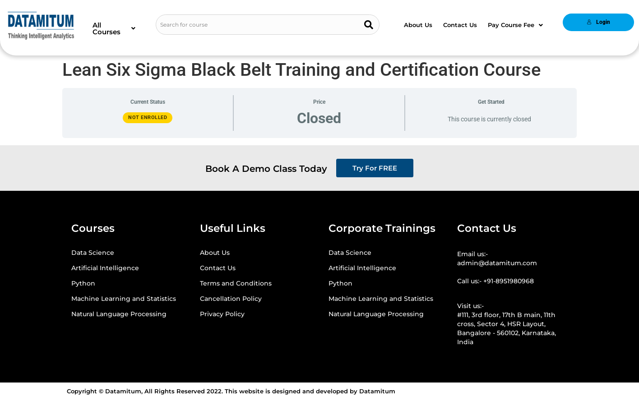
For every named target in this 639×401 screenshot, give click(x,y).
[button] (114, 28)
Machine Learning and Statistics (123, 299)
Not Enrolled (147, 117)
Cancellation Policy (231, 299)
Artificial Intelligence (105, 268)
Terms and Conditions (236, 283)
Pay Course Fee (515, 24)
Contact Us (460, 24)
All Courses (114, 28)
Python (83, 283)
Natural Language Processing (119, 314)
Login (598, 22)
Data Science (92, 253)
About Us (418, 24)
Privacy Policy (222, 314)
